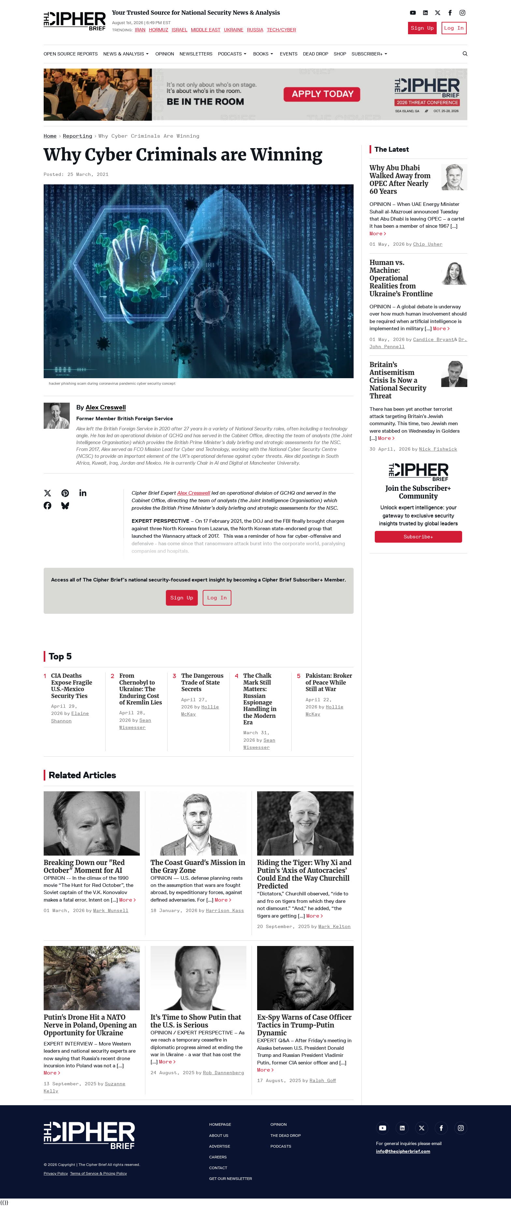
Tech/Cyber (281, 31)
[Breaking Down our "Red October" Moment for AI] (92, 826)
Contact (218, 1170)
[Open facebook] (448, 13)
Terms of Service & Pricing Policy (98, 1175)
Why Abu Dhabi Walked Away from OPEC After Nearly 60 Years (400, 181)
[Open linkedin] (424, 13)
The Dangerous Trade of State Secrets (202, 684)
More (125, 902)
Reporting (77, 138)
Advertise (219, 1148)
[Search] (464, 56)
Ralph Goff (323, 1083)
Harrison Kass (225, 913)
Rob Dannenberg (223, 1074)
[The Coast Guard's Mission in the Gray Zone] (199, 826)
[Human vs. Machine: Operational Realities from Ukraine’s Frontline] (454, 274)
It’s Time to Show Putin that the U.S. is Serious (196, 1023)
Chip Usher (428, 246)
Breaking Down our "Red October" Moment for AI (84, 868)
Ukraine (233, 31)
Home (50, 138)
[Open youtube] (411, 13)
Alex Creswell (106, 409)
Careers (218, 1159)
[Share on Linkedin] (83, 495)
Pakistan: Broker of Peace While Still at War (329, 684)
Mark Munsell (110, 913)
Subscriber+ (367, 56)
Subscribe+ (418, 539)
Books (261, 56)
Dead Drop (315, 56)
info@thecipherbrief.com (403, 1153)
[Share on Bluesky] (65, 508)
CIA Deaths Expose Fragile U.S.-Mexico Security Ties (71, 688)
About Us (218, 1137)
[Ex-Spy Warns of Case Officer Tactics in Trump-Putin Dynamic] (305, 980)
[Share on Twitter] (47, 495)
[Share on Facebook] (47, 508)
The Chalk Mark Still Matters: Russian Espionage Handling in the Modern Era (260, 701)
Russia (255, 31)
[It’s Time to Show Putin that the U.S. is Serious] (199, 980)
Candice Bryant (433, 341)
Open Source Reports (71, 56)
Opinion (164, 56)
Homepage (220, 1126)
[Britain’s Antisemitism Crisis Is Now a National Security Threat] (454, 376)
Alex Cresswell (193, 495)
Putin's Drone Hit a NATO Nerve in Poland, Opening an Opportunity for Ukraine (90, 1027)
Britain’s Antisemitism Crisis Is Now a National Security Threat (398, 382)
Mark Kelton (334, 928)
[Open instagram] (461, 13)
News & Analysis (123, 56)
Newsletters (196, 56)
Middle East (205, 31)
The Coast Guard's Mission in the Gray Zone (198, 868)
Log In (453, 29)
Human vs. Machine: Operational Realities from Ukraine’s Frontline (401, 280)
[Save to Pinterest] (65, 495)
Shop (340, 56)
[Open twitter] (436, 13)
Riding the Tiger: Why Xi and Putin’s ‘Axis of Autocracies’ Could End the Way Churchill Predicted (304, 876)
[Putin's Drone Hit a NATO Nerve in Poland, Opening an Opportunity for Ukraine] (92, 980)
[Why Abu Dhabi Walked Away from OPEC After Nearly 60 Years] (454, 179)
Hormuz (158, 31)
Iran (140, 31)
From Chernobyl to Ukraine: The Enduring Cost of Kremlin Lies (140, 691)
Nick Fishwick (438, 451)
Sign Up (419, 29)
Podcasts (230, 56)
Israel (179, 31)
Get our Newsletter (230, 1181)
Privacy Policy (56, 1175)
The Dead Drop (285, 1137)
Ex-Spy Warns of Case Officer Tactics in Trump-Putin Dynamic (304, 1027)
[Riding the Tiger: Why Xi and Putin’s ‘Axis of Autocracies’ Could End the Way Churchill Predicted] (305, 826)
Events (289, 56)
